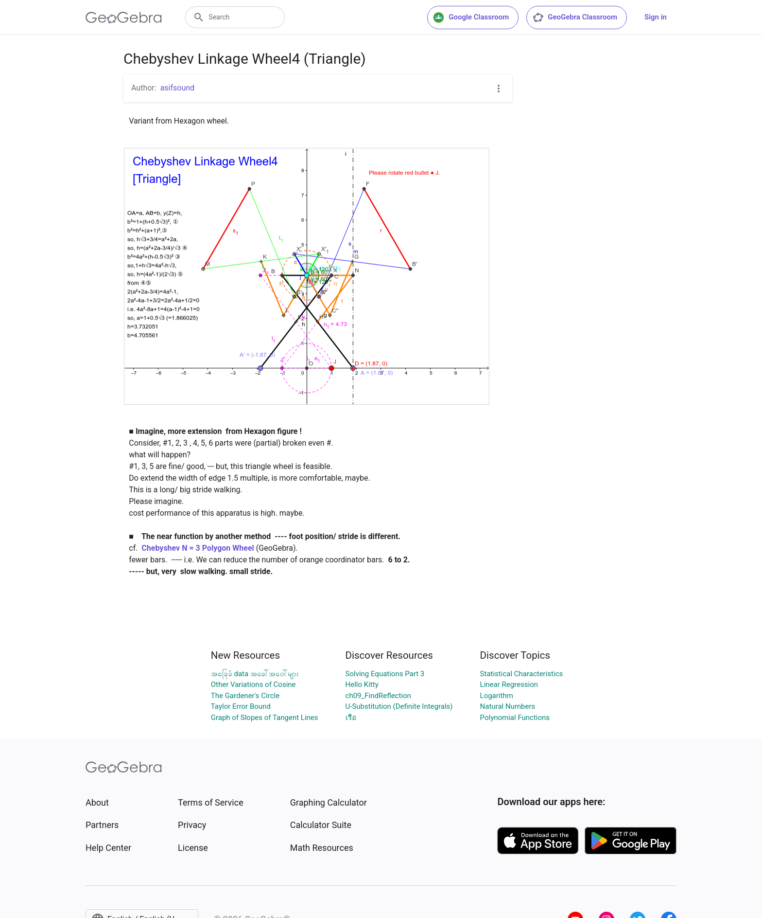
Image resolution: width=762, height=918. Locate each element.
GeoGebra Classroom (574, 17)
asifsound (177, 87)
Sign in (655, 17)
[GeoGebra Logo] (124, 17)
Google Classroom (471, 17)
